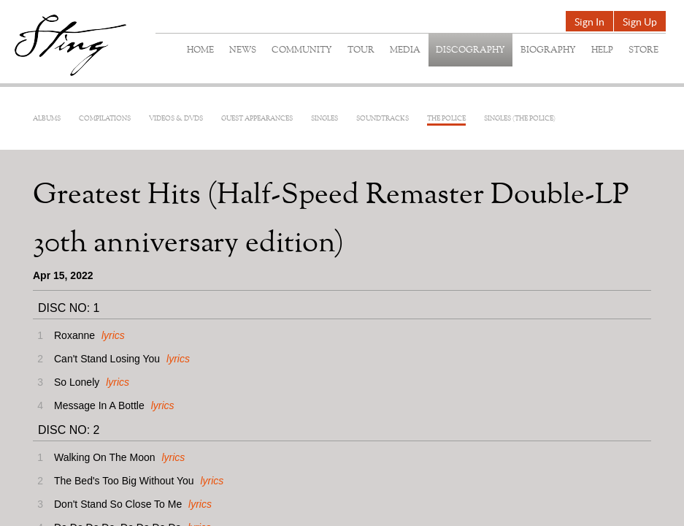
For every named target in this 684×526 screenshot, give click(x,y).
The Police (446, 118)
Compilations (105, 118)
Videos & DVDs (176, 118)
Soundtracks (382, 118)
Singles (324, 118)
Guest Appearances (257, 118)
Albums (47, 118)
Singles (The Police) (520, 118)
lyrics (113, 335)
